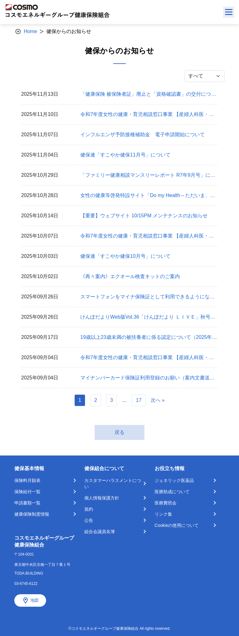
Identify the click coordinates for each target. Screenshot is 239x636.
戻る (119, 432)
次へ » (158, 400)
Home (30, 31)
